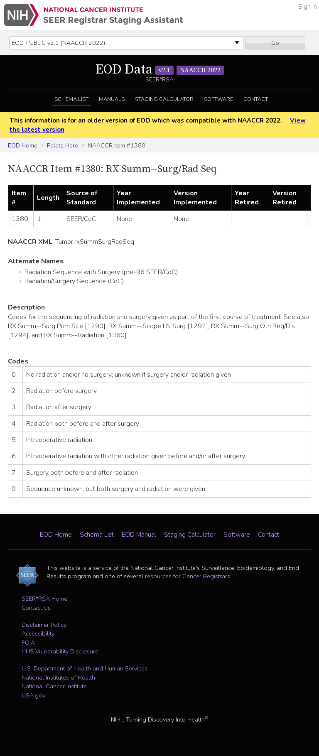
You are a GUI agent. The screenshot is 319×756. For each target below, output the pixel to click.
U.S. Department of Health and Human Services (84, 668)
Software (218, 99)
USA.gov (33, 695)
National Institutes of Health (58, 677)
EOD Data (160, 69)
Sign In (307, 6)
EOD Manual (139, 534)
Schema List (71, 99)
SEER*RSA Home (44, 598)
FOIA (28, 642)
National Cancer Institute (54, 686)
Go (275, 43)
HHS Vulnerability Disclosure (60, 651)
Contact (255, 99)
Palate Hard (63, 145)
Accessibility (38, 633)
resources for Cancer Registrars (187, 576)
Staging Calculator (164, 99)
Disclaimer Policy (44, 625)
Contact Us (36, 608)
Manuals (112, 99)
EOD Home (22, 145)
